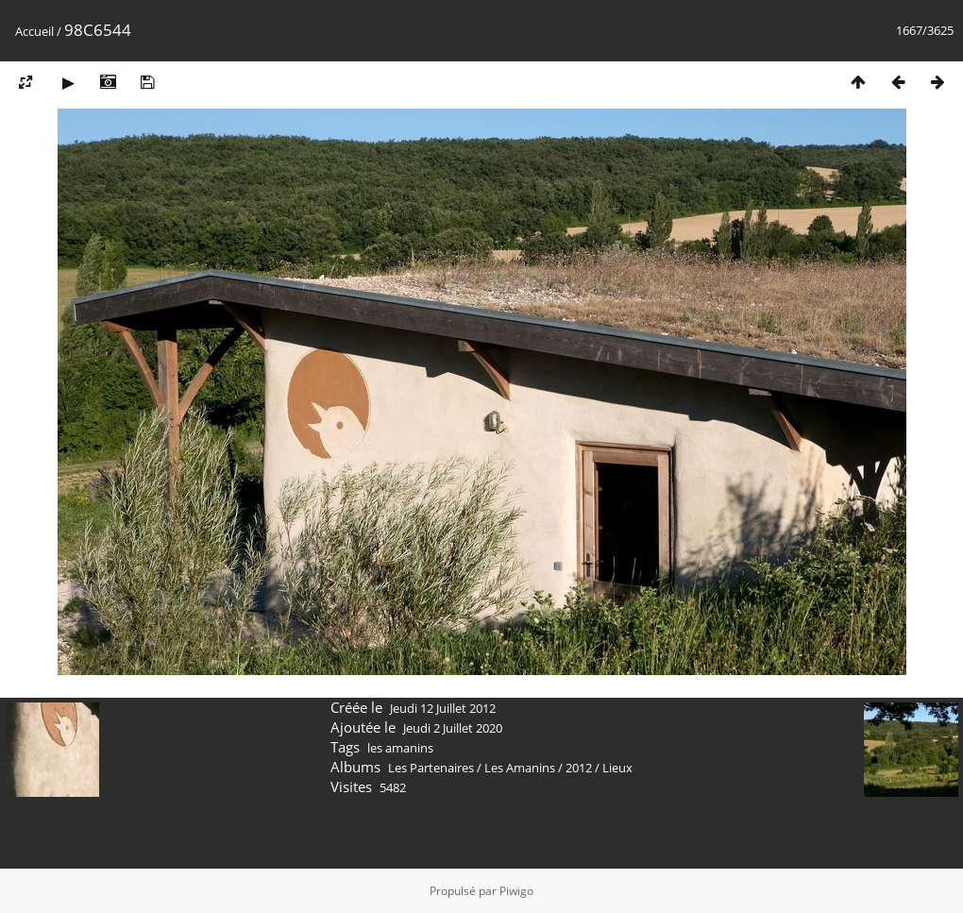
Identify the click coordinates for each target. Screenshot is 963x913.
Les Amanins (519, 767)
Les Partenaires (431, 767)
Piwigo (516, 891)
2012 (579, 767)
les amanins (400, 747)
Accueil (34, 31)
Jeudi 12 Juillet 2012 (443, 708)
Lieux (617, 767)
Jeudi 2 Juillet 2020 (452, 727)
